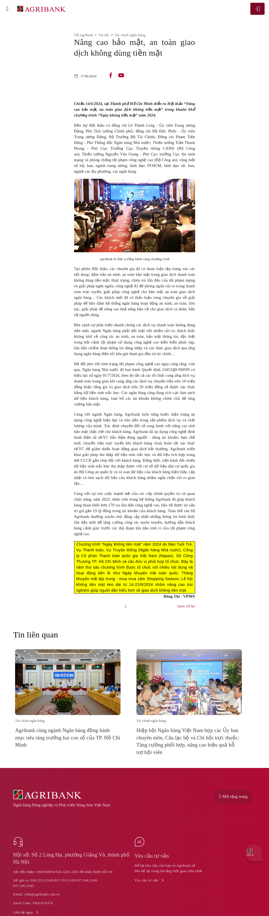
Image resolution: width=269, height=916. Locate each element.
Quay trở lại (186, 606)
